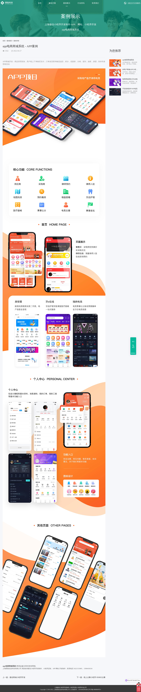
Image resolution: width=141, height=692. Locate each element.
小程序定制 (73, 687)
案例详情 (16, 41)
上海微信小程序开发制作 (61, 687)
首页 (40, 3)
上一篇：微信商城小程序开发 (14, 677)
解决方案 (52, 3)
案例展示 (66, 3)
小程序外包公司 (82, 687)
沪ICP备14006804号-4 (94, 689)
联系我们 (95, 3)
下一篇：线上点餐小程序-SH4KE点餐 (91, 677)
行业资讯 (81, 3)
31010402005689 (83, 689)
